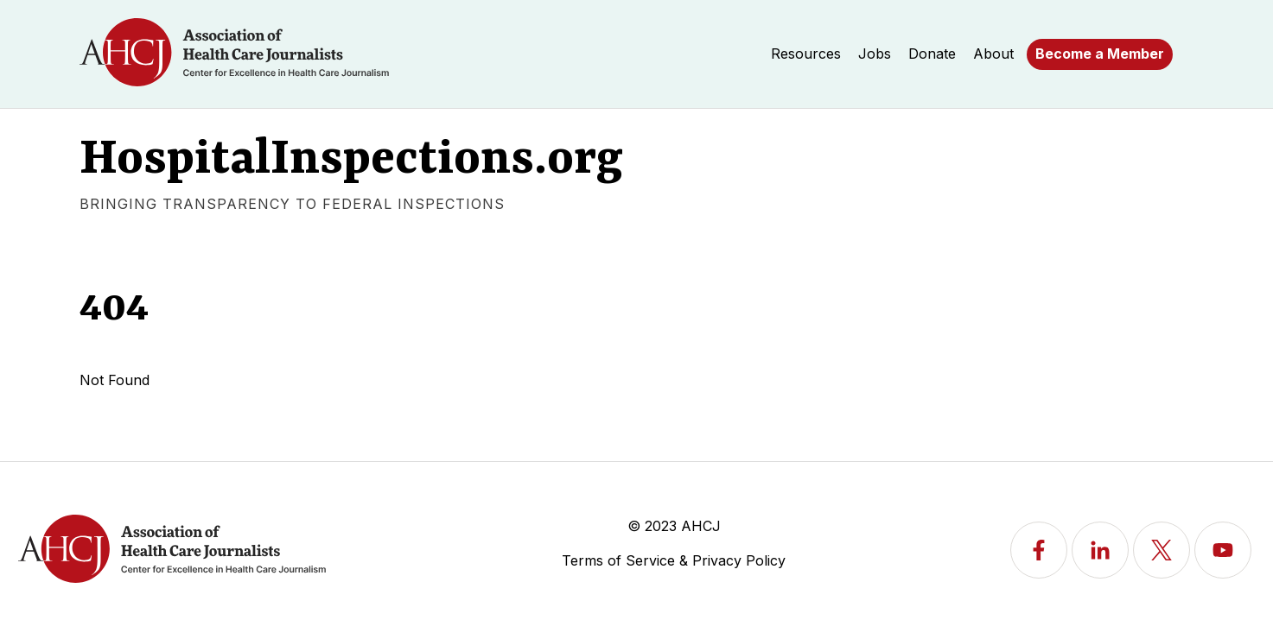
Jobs (874, 53)
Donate (932, 53)
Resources (806, 53)
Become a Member (1099, 53)
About (993, 53)
